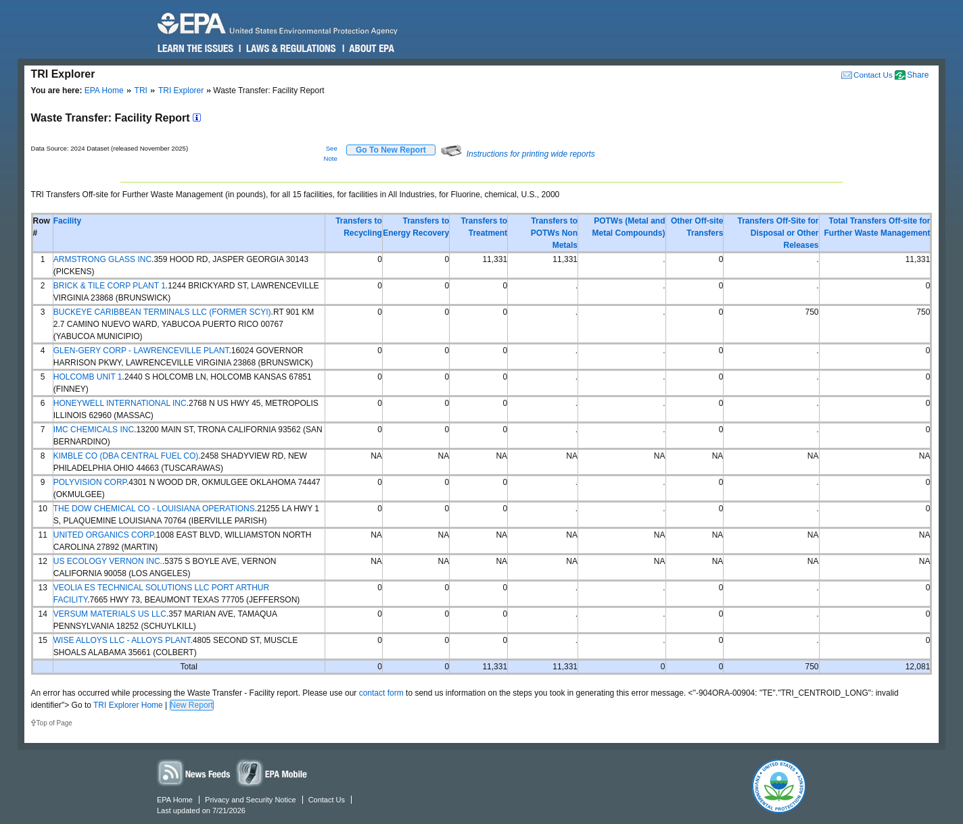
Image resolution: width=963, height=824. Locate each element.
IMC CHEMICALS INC (93, 429)
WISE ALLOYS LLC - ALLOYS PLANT (122, 640)
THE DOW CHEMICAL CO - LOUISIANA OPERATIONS (154, 508)
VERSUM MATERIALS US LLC (109, 614)
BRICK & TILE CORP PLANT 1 (109, 285)
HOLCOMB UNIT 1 (87, 377)
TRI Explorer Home (128, 705)
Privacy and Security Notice (250, 800)
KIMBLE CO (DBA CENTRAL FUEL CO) (125, 456)
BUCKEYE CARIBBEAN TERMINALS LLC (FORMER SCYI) (162, 312)
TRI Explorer (181, 90)
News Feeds (194, 772)
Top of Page (54, 723)
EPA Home (104, 90)
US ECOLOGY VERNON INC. (107, 561)
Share (918, 75)
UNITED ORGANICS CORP (103, 535)
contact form (381, 693)
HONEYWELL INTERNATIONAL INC (120, 403)
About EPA (371, 48)
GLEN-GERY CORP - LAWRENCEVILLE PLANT (141, 350)
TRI (141, 90)
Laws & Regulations (290, 48)
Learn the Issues (195, 48)
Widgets (272, 772)
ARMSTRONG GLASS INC (102, 259)
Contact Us (873, 74)
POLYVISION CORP (89, 482)
